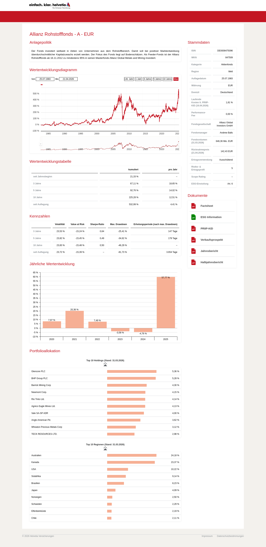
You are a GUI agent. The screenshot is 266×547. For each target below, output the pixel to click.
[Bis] (68, 79)
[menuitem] (110, 143)
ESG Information (211, 217)
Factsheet (207, 205)
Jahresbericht (209, 251)
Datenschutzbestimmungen (230, 536)
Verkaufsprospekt (212, 239)
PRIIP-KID (207, 228)
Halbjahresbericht (212, 262)
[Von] (45, 79)
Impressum (207, 536)
